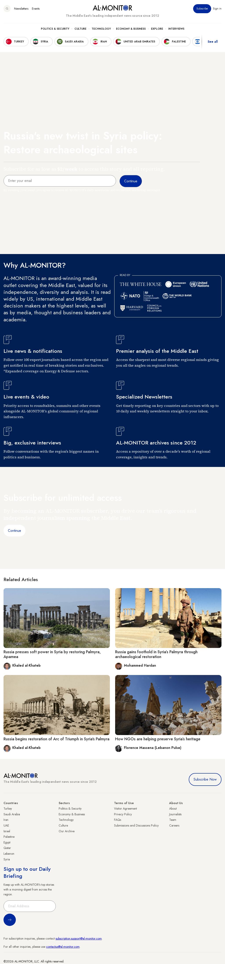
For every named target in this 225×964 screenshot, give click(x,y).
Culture (80, 28)
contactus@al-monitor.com (63, 946)
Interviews (176, 28)
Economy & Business (131, 28)
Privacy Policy (123, 814)
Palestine (9, 836)
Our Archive (66, 831)
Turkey (8, 808)
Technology (101, 28)
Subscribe (202, 9)
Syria (7, 859)
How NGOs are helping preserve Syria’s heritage (157, 739)
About (173, 808)
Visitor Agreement (125, 808)
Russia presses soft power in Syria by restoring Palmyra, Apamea (52, 654)
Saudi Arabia (12, 814)
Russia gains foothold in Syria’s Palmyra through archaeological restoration (156, 654)
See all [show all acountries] (213, 41)
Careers (174, 825)
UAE (6, 825)
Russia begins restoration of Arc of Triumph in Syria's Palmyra (56, 739)
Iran (6, 820)
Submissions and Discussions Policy (136, 825)
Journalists (175, 814)
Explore (157, 28)
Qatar (7, 848)
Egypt (7, 842)
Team (172, 820)
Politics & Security (55, 28)
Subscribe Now (205, 779)
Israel (7, 831)
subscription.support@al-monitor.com (79, 938)
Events (36, 8)
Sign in (217, 9)
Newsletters (21, 8)
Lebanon (9, 853)
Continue (14, 530)
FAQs (117, 820)
